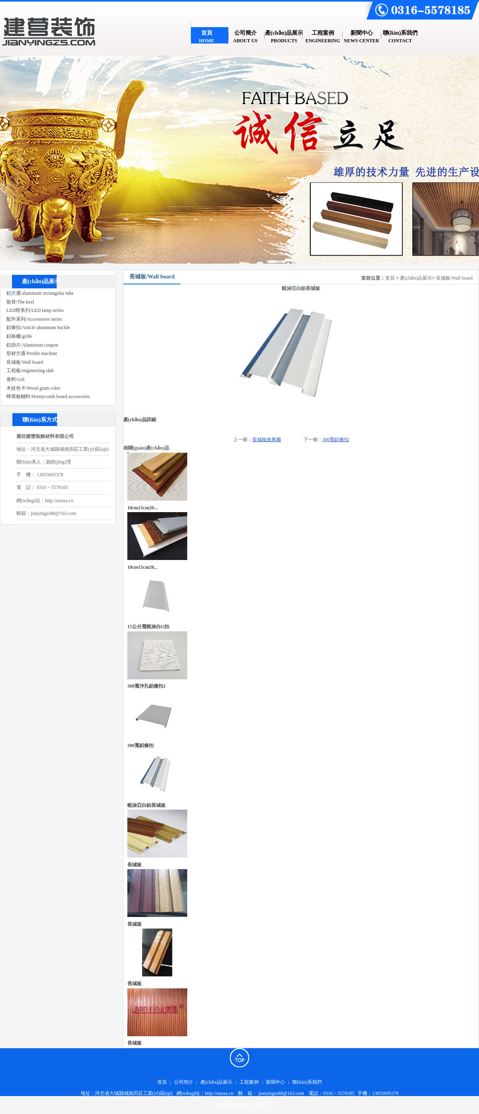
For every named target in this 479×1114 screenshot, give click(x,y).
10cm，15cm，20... (142, 508)
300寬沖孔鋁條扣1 (146, 686)
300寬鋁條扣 (336, 439)
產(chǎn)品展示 (416, 278)
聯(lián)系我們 (307, 1082)
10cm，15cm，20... (142, 567)
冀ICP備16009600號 (232, 1104)
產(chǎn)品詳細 (139, 419)
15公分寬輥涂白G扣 (148, 626)
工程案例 (249, 1082)
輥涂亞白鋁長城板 (146, 805)
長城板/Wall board (454, 278)
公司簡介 (183, 1082)
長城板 (134, 865)
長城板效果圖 (266, 439)
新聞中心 (275, 1082)
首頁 (390, 278)
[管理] (263, 1104)
